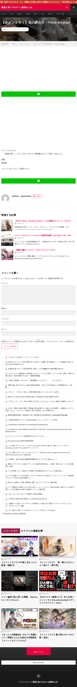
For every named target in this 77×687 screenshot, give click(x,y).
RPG (35, 14)
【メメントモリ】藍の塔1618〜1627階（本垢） (56, 636)
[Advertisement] (38, 66)
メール (5, 319)
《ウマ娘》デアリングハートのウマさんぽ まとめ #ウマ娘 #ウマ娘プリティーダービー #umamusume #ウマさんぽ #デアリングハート (37, 447)
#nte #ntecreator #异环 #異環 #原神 (21, 441)
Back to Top (38, 652)
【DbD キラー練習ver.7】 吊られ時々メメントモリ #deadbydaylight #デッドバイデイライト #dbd (57, 600)
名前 (4, 308)
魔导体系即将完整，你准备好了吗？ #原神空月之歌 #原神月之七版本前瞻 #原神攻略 (38, 415)
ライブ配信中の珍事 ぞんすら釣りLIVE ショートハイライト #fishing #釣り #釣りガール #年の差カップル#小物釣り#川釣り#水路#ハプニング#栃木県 (39, 488)
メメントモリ (21, 29)
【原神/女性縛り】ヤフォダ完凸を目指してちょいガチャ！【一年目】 (33, 420)
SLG (42, 14)
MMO (28, 14)
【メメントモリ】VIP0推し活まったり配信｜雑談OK (19, 563)
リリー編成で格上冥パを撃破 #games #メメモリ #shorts (19, 598)
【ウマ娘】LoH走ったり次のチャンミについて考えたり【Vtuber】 (32, 510)
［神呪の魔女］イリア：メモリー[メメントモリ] (35, 250)
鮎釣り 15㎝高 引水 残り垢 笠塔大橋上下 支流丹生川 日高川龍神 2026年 (33, 397)
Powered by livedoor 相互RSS (14, 514)
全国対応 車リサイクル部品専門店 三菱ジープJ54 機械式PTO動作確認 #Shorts (35, 369)
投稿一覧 (36, 196)
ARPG (19, 14)
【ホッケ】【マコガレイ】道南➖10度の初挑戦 (25, 494)
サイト (4, 329)
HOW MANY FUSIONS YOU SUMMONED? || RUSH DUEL (28, 425)
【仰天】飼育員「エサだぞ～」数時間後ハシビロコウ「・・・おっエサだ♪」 (35, 380)
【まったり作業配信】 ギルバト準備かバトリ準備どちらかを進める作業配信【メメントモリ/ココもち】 (19, 637)
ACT (11, 14)
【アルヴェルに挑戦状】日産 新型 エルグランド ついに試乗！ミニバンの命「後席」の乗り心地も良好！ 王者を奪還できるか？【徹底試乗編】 (39, 374)
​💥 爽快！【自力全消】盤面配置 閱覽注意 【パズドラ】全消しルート (32, 459)
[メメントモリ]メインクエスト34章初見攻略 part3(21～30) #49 (43, 235)
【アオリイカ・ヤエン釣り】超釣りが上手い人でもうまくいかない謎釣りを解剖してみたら (41, 401)
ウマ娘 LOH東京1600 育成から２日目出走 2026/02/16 (27, 499)
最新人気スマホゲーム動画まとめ (45, 682)
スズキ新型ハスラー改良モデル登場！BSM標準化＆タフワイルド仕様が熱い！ (36, 471)
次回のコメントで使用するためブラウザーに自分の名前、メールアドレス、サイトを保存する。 (38, 341)
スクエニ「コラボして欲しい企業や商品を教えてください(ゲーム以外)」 (34, 392)
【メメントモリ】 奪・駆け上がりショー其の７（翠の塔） (56, 563)
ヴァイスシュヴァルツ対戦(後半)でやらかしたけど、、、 (28, 436)
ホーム (3, 14)
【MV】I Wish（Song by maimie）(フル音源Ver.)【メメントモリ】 (43, 221)
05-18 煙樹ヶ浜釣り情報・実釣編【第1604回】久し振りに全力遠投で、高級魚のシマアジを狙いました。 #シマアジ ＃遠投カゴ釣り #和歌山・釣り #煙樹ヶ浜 (39, 409)
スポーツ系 (60, 14)
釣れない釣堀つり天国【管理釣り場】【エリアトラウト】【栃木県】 (33, 482)
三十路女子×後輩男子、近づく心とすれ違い (23, 357)
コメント (4, 283)
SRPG (50, 14)
